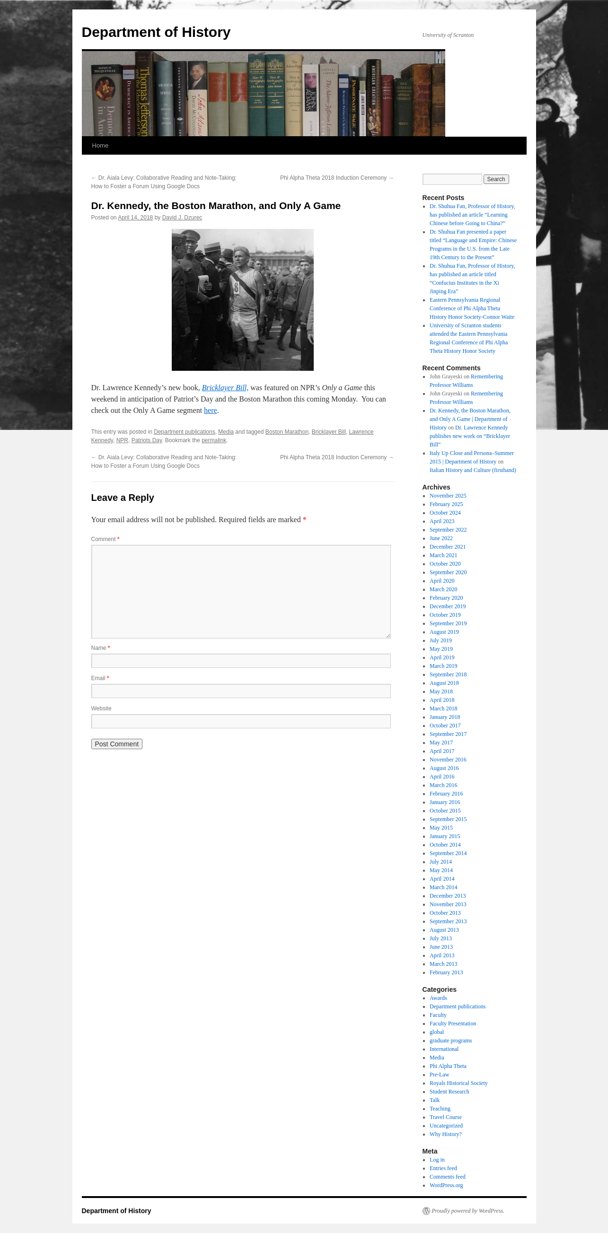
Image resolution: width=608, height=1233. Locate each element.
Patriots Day (147, 440)
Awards (438, 998)
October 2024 (445, 512)
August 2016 (444, 768)
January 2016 (445, 802)
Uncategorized (446, 1125)
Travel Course (446, 1117)
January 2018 (445, 717)
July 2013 (441, 938)
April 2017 (442, 751)
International (444, 1049)
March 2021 (443, 555)
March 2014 (443, 887)
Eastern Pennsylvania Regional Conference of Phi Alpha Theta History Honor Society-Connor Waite (472, 308)
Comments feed (448, 1176)
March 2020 (443, 589)
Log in (437, 1159)
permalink (214, 440)
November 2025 (448, 495)
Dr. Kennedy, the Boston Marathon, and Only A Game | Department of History (470, 419)
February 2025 (446, 504)
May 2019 (441, 649)
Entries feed (443, 1168)
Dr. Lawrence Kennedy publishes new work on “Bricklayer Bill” (470, 436)
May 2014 (441, 870)
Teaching (440, 1108)
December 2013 (448, 895)
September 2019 (448, 623)
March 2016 (443, 785)
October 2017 (445, 725)
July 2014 (441, 861)
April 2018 (442, 700)
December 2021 (448, 546)
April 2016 (442, 776)
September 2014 (448, 853)
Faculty (438, 1015)
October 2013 (445, 912)
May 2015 (441, 827)
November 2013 (448, 904)
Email (100, 678)
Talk (435, 1100)
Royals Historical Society (459, 1083)
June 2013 (441, 947)
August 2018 (444, 683)
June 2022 (441, 538)
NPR (122, 440)
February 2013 (446, 972)
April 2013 (442, 955)
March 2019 (443, 666)
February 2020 (446, 598)
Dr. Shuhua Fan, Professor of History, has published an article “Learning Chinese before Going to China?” (472, 215)
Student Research (449, 1091)
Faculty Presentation (453, 1023)
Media (226, 431)
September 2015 (448, 819)
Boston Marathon (286, 431)
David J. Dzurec (182, 217)
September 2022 (448, 529)
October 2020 (445, 563)
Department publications (184, 431)
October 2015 (445, 810)
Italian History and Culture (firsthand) (473, 470)
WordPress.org (446, 1185)
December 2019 (448, 606)
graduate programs (451, 1040)
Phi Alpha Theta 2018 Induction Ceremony (337, 178)
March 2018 (443, 708)
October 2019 (445, 615)
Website (101, 708)
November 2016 (448, 759)
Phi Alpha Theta (448, 1066)
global (437, 1032)
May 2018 (441, 691)
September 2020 (448, 572)
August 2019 (444, 632)
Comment (105, 539)
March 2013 (443, 964)
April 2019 (442, 657)
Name (100, 648)
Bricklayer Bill (329, 431)
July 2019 (441, 640)
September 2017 (448, 734)
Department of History (156, 32)
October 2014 (445, 844)
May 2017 (441, 742)
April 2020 (442, 580)
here (210, 410)
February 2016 (446, 793)
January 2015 (445, 836)
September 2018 (448, 674)
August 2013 (444, 930)
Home (100, 145)
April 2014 (442, 878)
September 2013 (448, 921)
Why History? (446, 1134)
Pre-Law (439, 1074)
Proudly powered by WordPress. (468, 1210)
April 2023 (442, 521)
